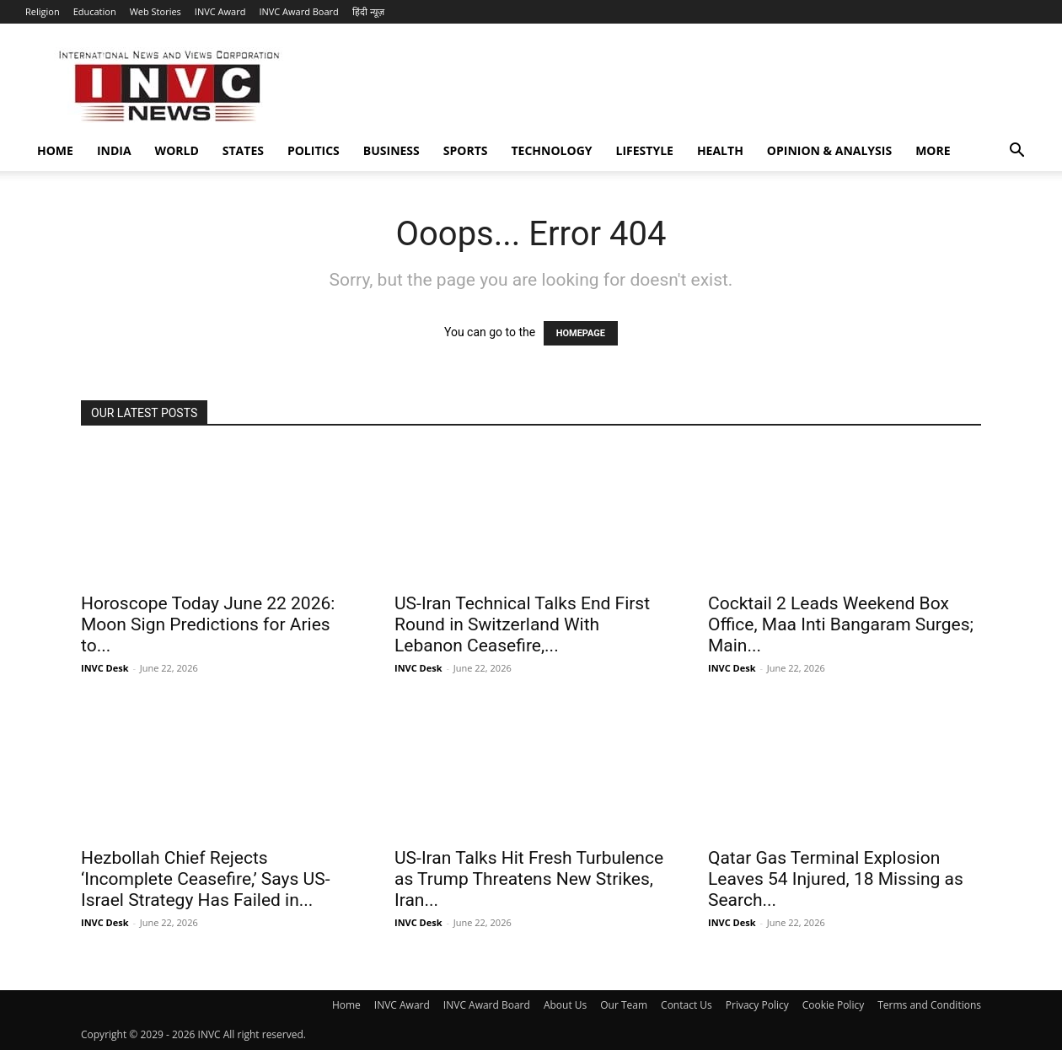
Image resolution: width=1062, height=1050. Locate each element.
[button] (1016, 152)
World (177, 150)
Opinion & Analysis (829, 150)
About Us (565, 1005)
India (114, 150)
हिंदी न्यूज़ (368, 11)
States (243, 150)
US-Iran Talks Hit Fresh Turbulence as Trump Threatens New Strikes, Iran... (528, 879)
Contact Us (686, 1005)
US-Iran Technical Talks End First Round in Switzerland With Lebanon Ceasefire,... (522, 624)
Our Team (623, 1005)
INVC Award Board (298, 11)
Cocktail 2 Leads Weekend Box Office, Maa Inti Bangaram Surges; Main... (841, 624)
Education (94, 11)
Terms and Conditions (929, 1005)
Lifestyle (644, 150)
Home (55, 150)
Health (720, 150)
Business (391, 150)
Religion (42, 11)
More (932, 150)
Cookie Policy (833, 1005)
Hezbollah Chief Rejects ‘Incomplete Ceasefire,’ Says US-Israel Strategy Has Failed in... (205, 879)
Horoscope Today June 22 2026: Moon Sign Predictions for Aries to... (208, 624)
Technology (552, 150)
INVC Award (220, 11)
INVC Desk (105, 668)
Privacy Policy (757, 1005)
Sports (465, 150)
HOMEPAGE (580, 333)
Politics (313, 150)
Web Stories (155, 11)
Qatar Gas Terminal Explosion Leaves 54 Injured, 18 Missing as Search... (835, 879)
